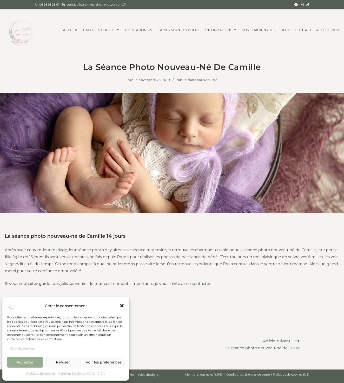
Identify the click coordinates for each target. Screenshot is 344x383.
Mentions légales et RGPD (76, 373)
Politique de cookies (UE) (291, 374)
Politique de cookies (40, 373)
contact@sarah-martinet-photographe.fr (96, 4)
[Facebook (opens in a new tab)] (296, 4)
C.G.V (101, 373)
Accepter (25, 362)
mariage (59, 250)
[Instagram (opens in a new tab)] (302, 4)
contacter (201, 283)
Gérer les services (22, 348)
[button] (121, 305)
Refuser (63, 362)
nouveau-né (207, 80)
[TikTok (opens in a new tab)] (307, 4)
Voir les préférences (104, 362)
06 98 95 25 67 (49, 4)
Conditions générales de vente (248, 374)
